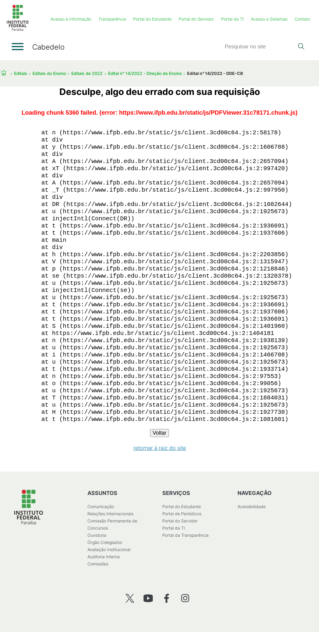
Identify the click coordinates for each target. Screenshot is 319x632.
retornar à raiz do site (159, 448)
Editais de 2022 (87, 73)
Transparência (112, 18)
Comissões (97, 563)
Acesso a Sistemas (269, 18)
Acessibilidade (251, 506)
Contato (302, 18)
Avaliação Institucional (108, 549)
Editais (20, 73)
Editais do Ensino (49, 73)
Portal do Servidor (196, 18)
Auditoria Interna (103, 556)
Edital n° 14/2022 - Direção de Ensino (145, 73)
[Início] (17, 30)
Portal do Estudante (152, 18)
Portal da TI (232, 18)
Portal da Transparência (185, 535)
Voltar (159, 433)
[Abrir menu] (17, 46)
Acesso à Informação (70, 18)
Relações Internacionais (110, 513)
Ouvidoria (96, 535)
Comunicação (100, 506)
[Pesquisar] (259, 46)
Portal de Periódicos (181, 513)
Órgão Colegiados (104, 542)
